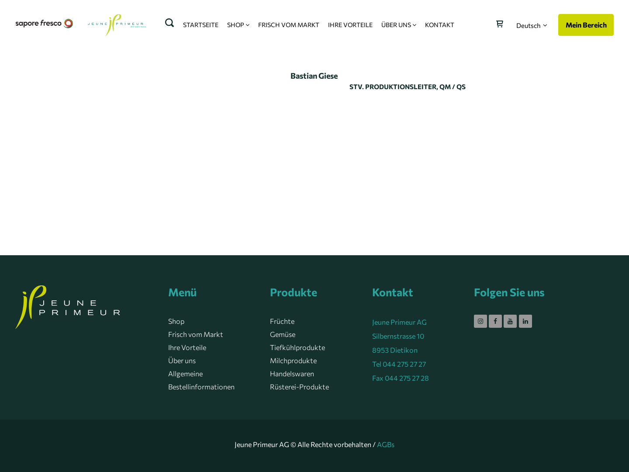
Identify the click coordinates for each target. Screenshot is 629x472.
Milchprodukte (293, 360)
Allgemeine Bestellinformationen (201, 380)
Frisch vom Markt (195, 334)
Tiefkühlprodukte (297, 347)
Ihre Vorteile (187, 347)
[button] (531, 25)
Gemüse (282, 334)
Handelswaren (292, 373)
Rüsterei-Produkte (299, 386)
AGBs (385, 444)
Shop (176, 321)
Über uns (182, 360)
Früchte (282, 321)
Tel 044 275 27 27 (399, 364)
